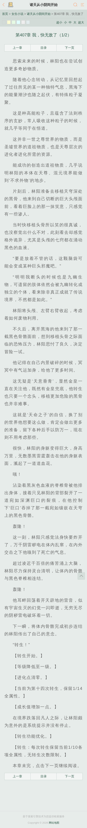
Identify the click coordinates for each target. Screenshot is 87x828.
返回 (4, 5)
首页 (5, 14)
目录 (43, 48)
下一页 (69, 48)
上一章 (17, 48)
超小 (59, 22)
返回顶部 (81, 576)
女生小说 (17, 14)
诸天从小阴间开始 (44, 5)
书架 (10, 5)
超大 (81, 22)
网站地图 (54, 822)
